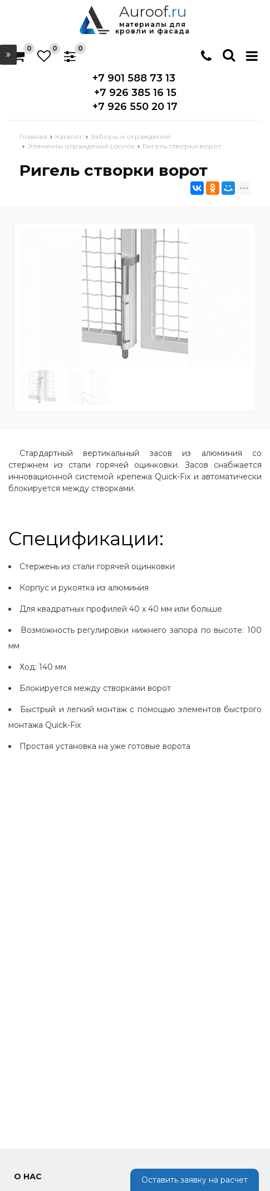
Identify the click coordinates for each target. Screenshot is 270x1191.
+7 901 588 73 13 (133, 78)
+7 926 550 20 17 (135, 106)
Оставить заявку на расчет (194, 1180)
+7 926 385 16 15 (135, 93)
